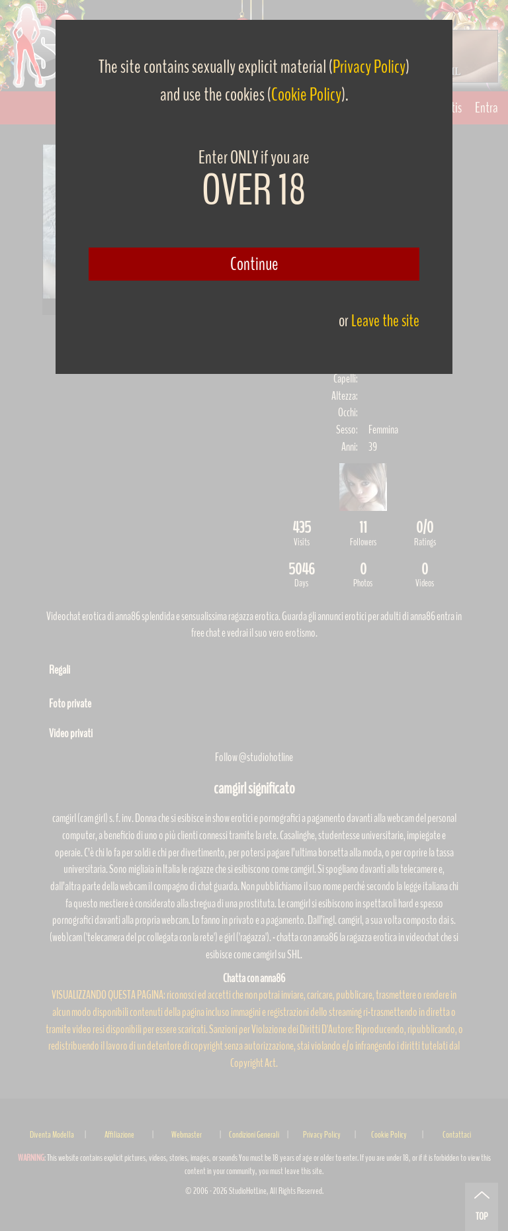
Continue (254, 264)
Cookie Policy (306, 94)
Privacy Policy (369, 66)
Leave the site (385, 320)
